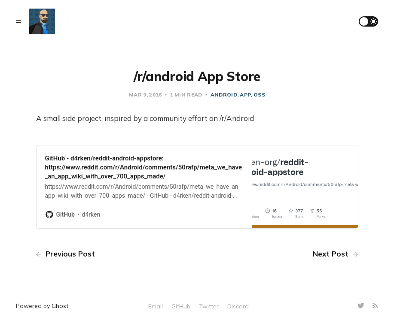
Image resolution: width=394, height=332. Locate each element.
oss (259, 94)
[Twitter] (362, 306)
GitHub (180, 306)
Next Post (335, 253)
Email (155, 306)
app (245, 94)
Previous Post (65, 253)
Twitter (209, 306)
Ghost (60, 306)
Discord (238, 306)
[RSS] (375, 306)
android (224, 94)
